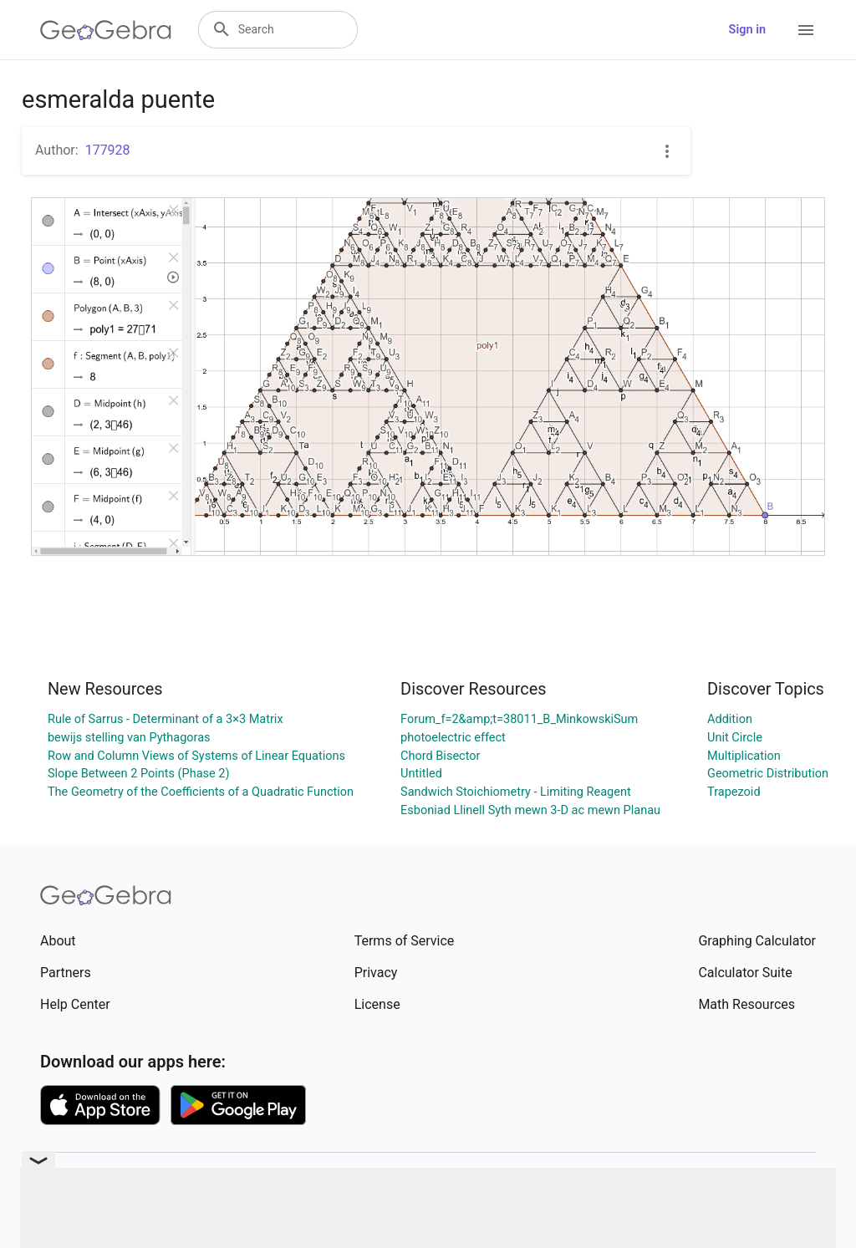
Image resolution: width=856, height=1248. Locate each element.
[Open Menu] (806, 30)
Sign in (747, 30)
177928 (107, 150)
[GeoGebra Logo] (105, 30)
